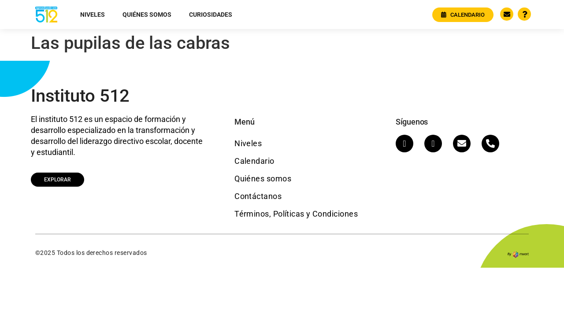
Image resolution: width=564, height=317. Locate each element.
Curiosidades (210, 14)
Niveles (92, 14)
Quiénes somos (146, 14)
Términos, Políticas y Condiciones (296, 213)
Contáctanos (258, 196)
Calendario (254, 161)
